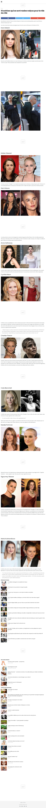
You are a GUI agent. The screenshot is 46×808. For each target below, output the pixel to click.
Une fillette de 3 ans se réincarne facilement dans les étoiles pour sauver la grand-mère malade (26, 618)
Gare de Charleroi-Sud (12, 756)
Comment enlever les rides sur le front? (16, 741)
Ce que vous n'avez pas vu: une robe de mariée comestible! (20, 592)
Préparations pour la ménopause (15, 682)
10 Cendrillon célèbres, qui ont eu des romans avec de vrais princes (22, 715)
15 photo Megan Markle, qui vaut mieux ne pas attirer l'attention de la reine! (23, 602)
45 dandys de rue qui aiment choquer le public (17, 587)
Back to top (23, 802)
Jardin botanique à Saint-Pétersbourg (16, 725)
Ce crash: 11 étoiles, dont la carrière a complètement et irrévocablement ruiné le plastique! (24, 629)
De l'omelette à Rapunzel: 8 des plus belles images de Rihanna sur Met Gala (23, 607)
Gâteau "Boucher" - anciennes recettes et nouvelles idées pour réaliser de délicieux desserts (25, 672)
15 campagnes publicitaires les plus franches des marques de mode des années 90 (25, 633)
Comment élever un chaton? (14, 730)
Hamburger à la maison (13, 689)
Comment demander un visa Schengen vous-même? (19, 677)
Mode (2, 8)
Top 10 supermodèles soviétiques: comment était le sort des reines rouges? (23, 597)
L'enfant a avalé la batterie (13, 710)
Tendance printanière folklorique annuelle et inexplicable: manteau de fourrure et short (26, 613)
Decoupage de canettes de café (15, 766)
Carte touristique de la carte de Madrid (16, 736)
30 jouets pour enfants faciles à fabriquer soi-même (19, 705)
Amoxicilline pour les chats (13, 751)
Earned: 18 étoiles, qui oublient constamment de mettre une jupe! (21, 638)
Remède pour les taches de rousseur (15, 761)
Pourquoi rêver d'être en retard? (14, 746)
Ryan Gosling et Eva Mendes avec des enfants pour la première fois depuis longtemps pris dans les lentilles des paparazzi (26, 695)
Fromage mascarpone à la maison (15, 699)
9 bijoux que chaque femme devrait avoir (16, 623)
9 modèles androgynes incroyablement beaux (17, 582)
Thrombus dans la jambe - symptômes (16, 661)
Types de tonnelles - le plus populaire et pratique (18, 720)
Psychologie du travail (12, 666)
